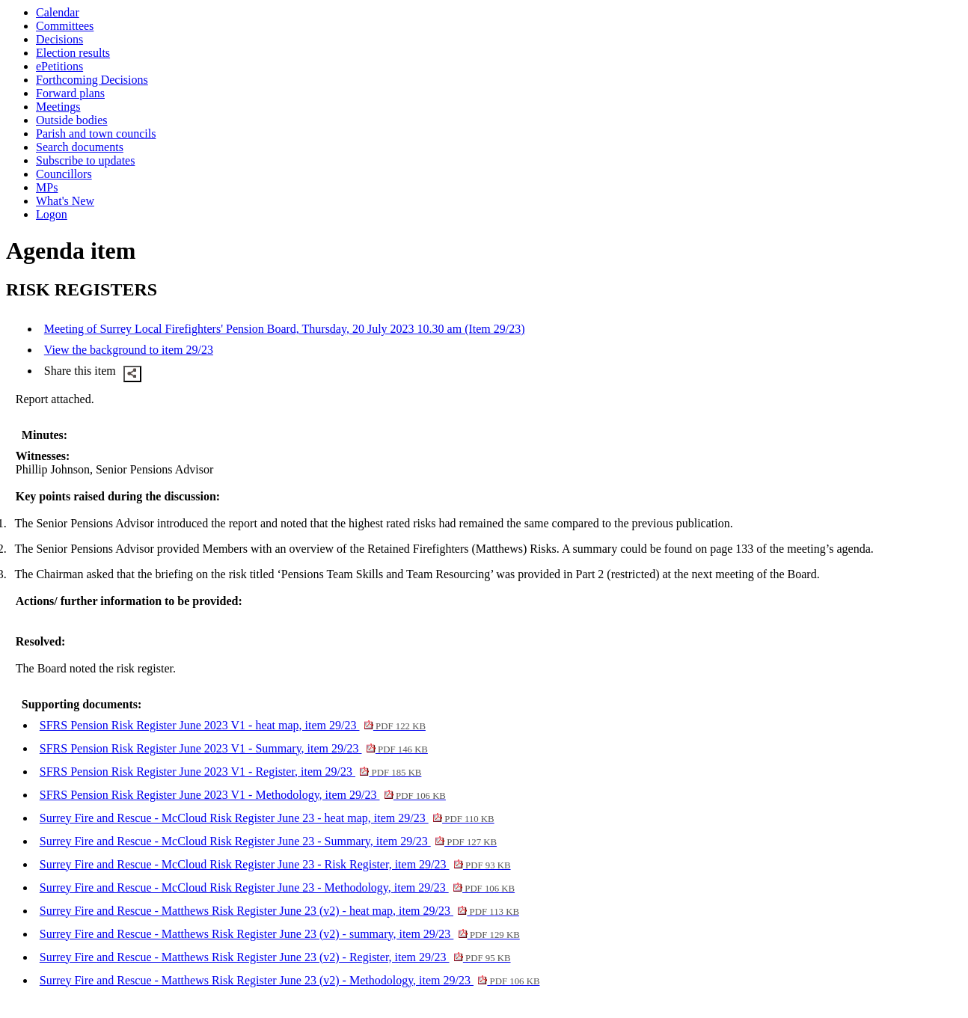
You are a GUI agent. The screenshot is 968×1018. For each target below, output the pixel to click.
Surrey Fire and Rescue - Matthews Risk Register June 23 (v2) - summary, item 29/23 (280, 933)
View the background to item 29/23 (128, 349)
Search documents (79, 147)
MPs (47, 187)
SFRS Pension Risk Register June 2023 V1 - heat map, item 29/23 (233, 725)
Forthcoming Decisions (92, 79)
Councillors (64, 174)
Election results (73, 52)
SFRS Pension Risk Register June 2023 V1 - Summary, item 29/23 (234, 748)
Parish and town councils (96, 133)
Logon (51, 214)
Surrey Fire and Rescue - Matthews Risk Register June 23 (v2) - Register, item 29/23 (275, 957)
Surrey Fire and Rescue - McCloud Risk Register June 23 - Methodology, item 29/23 (277, 887)
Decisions (59, 39)
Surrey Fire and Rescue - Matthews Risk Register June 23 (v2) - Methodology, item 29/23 (290, 980)
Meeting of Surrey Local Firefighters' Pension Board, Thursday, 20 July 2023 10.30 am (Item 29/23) (284, 328)
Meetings (58, 106)
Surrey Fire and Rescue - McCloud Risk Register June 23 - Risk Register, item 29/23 (275, 864)
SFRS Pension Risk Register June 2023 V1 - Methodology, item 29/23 (243, 794)
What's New (65, 200)
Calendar (57, 12)
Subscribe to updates (85, 160)
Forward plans (70, 93)
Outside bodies (72, 120)
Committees (65, 25)
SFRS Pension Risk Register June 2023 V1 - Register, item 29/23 (231, 771)
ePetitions (59, 66)
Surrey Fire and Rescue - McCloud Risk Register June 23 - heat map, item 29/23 (267, 818)
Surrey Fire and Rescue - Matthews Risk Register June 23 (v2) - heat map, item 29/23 (279, 910)
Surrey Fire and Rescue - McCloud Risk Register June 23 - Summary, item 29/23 (268, 841)
